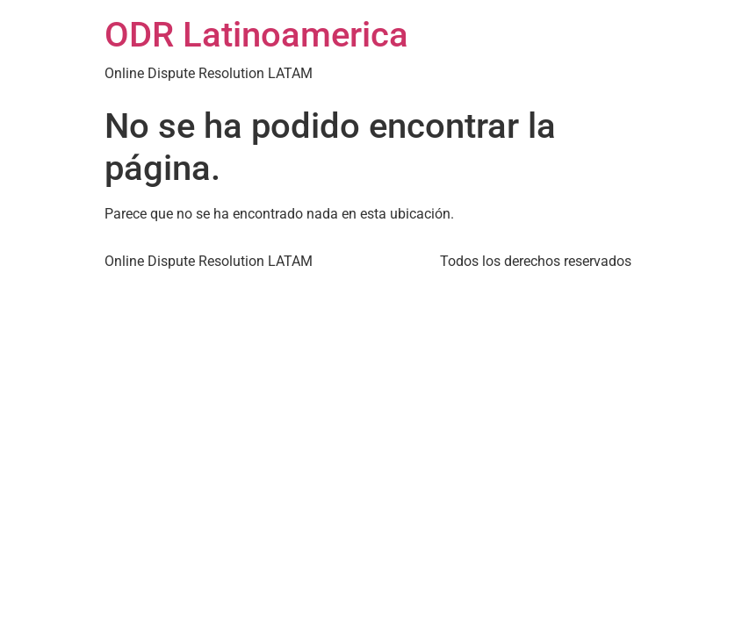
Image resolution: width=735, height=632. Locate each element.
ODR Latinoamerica (256, 34)
